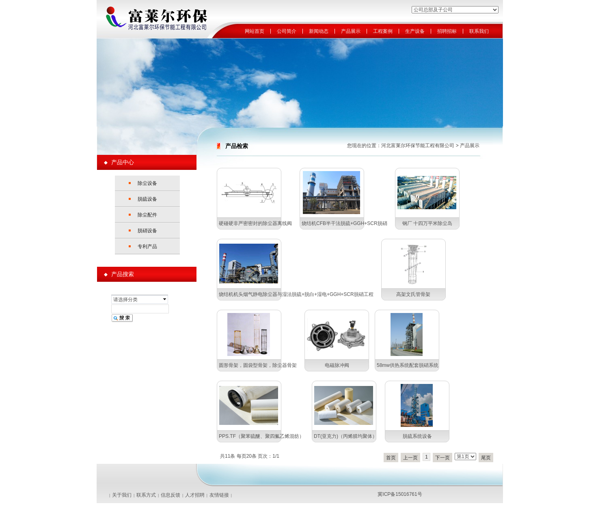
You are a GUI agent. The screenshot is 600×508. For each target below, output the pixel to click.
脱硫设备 (147, 199)
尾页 (486, 458)
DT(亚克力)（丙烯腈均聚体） (345, 436)
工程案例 (383, 31)
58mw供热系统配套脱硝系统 (407, 365)
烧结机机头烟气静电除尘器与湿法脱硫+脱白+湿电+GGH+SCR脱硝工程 (296, 294)
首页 (391, 458)
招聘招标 (447, 31)
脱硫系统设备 (417, 436)
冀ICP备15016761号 (400, 494)
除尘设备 (147, 183)
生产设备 (415, 31)
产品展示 (350, 31)
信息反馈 (170, 495)
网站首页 (254, 31)
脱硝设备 (147, 231)
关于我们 (122, 495)
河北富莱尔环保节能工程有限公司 (417, 145)
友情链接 (219, 495)
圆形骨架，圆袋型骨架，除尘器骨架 (258, 365)
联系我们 (479, 31)
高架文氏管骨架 (413, 294)
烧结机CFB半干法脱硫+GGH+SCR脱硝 (344, 223)
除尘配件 (147, 215)
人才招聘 (195, 495)
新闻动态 (318, 31)
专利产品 (147, 246)
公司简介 (286, 31)
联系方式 (146, 495)
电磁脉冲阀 (337, 365)
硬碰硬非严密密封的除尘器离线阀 (255, 223)
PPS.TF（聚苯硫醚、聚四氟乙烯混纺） (261, 436)
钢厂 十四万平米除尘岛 (427, 223)
